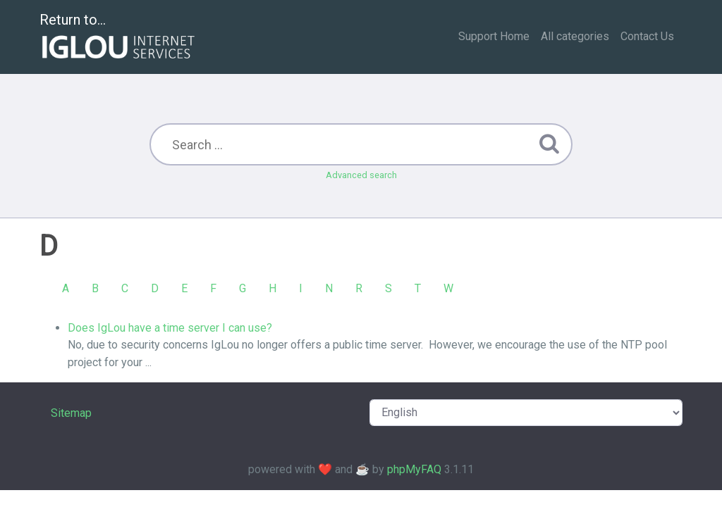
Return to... (118, 37)
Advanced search (361, 175)
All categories (575, 36)
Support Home (494, 36)
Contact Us (647, 36)
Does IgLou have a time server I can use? (170, 327)
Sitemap (71, 413)
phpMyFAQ (414, 469)
